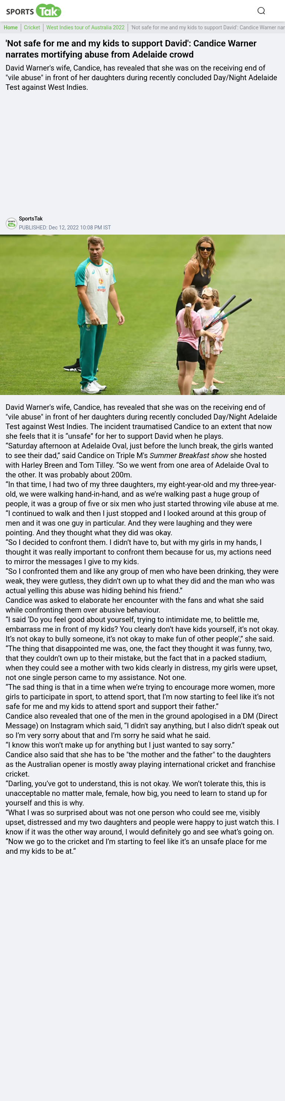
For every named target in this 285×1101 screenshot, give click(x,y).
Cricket (32, 27)
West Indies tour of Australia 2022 (85, 27)
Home (11, 27)
